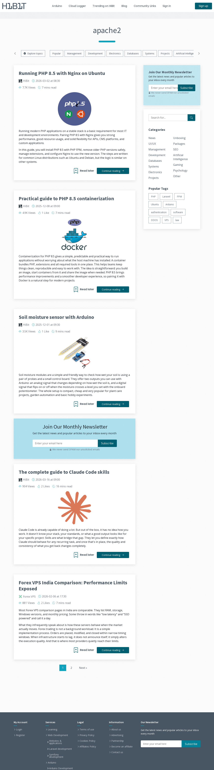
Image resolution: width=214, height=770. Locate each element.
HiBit (26, 80)
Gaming (178, 165)
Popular (56, 53)
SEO (175, 149)
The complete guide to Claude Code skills (64, 472)
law (177, 220)
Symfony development (56, 755)
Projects (165, 53)
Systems (149, 53)
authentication (159, 212)
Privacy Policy (87, 735)
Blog (124, 6)
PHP (153, 196)
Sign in (167, 6)
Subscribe (186, 88)
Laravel (166, 196)
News (151, 138)
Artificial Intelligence (186, 53)
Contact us (117, 752)
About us (116, 729)
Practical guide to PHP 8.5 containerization (66, 198)
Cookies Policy (87, 741)
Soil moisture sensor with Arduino (56, 317)
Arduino (57, 6)
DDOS (154, 220)
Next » (83, 668)
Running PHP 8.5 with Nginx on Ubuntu (62, 73)
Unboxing (179, 138)
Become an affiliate (122, 746)
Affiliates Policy (88, 746)
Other (177, 176)
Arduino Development (61, 768)
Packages (179, 144)
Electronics (115, 53)
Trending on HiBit (104, 6)
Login (19, 729)
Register (20, 735)
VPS (167, 220)
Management (74, 53)
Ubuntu (155, 204)
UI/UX (152, 144)
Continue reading (113, 170)
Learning (52, 729)
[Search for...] (191, 117)
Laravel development (60, 749)
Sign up (203, 6)
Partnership (117, 741)
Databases (133, 53)
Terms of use (87, 729)
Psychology (180, 170)
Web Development (58, 735)
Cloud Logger (77, 6)
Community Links (145, 6)
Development (95, 53)
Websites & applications (55, 742)
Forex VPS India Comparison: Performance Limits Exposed (73, 585)
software (178, 212)
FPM (179, 196)
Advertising (117, 735)
